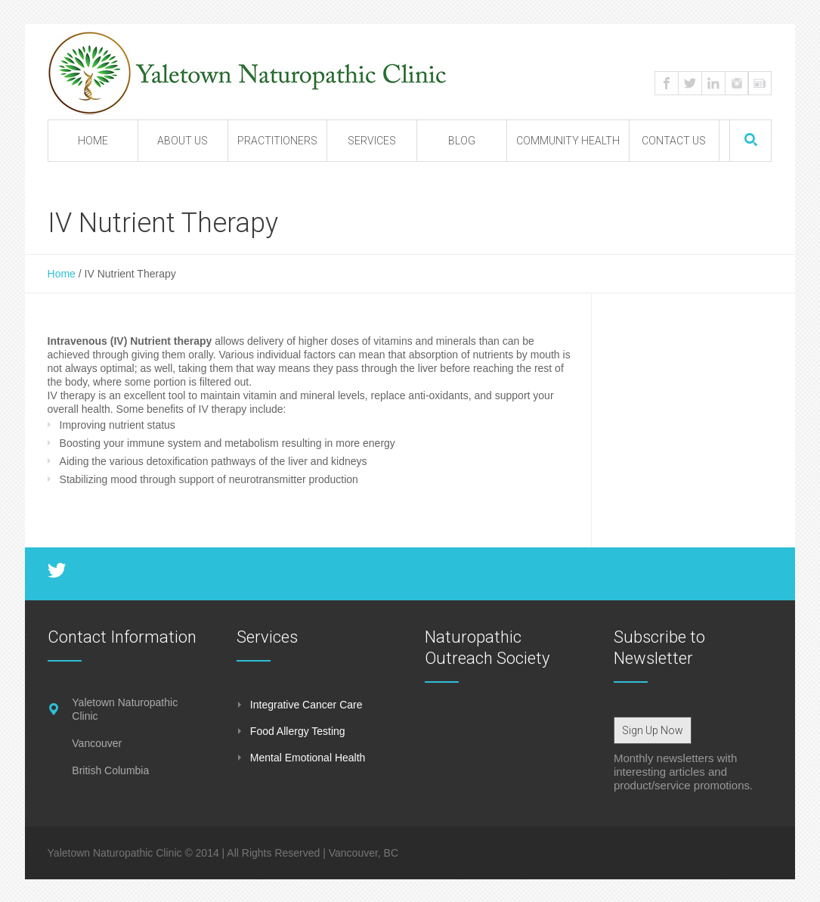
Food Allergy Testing (297, 731)
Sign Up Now (652, 730)
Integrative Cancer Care (306, 705)
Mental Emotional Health (308, 758)
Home (62, 274)
